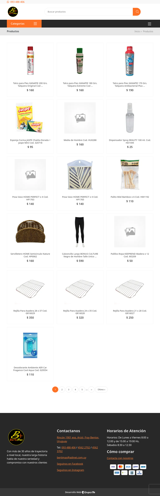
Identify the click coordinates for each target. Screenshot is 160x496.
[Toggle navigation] (149, 24)
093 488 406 (16, 2)
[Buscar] (137, 12)
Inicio (137, 31)
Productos (148, 31)
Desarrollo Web (80, 492)
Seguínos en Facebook (70, 463)
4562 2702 (84, 447)
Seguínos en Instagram (70, 470)
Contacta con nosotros (120, 458)
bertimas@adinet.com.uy (71, 457)
